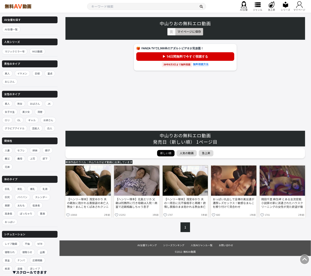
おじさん (10, 81)
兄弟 (7, 167)
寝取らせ (27, 252)
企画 (42, 252)
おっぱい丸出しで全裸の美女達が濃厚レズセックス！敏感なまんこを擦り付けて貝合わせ (233, 203)
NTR (39, 244)
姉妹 (35, 150)
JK (49, 104)
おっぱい (10, 222)
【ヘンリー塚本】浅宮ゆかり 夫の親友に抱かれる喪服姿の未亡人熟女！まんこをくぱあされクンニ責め (88, 203)
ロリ (7, 120)
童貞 (49, 73)
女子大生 (10, 112)
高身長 (8, 213)
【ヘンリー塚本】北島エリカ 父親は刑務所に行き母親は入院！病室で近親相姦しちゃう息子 (136, 203)
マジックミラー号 (15, 51)
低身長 (36, 205)
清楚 (39, 112)
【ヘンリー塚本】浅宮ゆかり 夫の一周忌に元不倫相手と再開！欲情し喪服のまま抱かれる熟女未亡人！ (185, 203)
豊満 (42, 213)
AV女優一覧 (11, 29)
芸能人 (36, 128)
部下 (45, 158)
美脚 (7, 205)
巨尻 (7, 197)
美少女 (26, 112)
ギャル (32, 120)
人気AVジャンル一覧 (201, 245)
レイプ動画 (11, 244)
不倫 (27, 244)
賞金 (7, 260)
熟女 (19, 104)
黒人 (7, 73)
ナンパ (21, 260)
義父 (7, 158)
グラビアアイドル (14, 128)
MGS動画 (37, 51)
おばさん (35, 104)
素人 (7, 104)
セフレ (21, 150)
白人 (49, 128)
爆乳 (32, 189)
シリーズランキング (173, 245)
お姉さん (48, 120)
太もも (21, 205)
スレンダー (41, 197)
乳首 (45, 189)
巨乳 (7, 189)
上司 (32, 158)
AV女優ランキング (147, 245)
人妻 (7, 150)
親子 (47, 150)
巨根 (37, 73)
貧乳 (19, 189)
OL (19, 120)
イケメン (22, 73)
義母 (19, 158)
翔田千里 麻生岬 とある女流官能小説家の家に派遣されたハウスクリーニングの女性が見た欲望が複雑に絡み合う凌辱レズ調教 (282, 203)
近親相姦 (37, 260)
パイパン (22, 197)
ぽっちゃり (26, 213)
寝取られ (10, 252)
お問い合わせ (226, 245)
